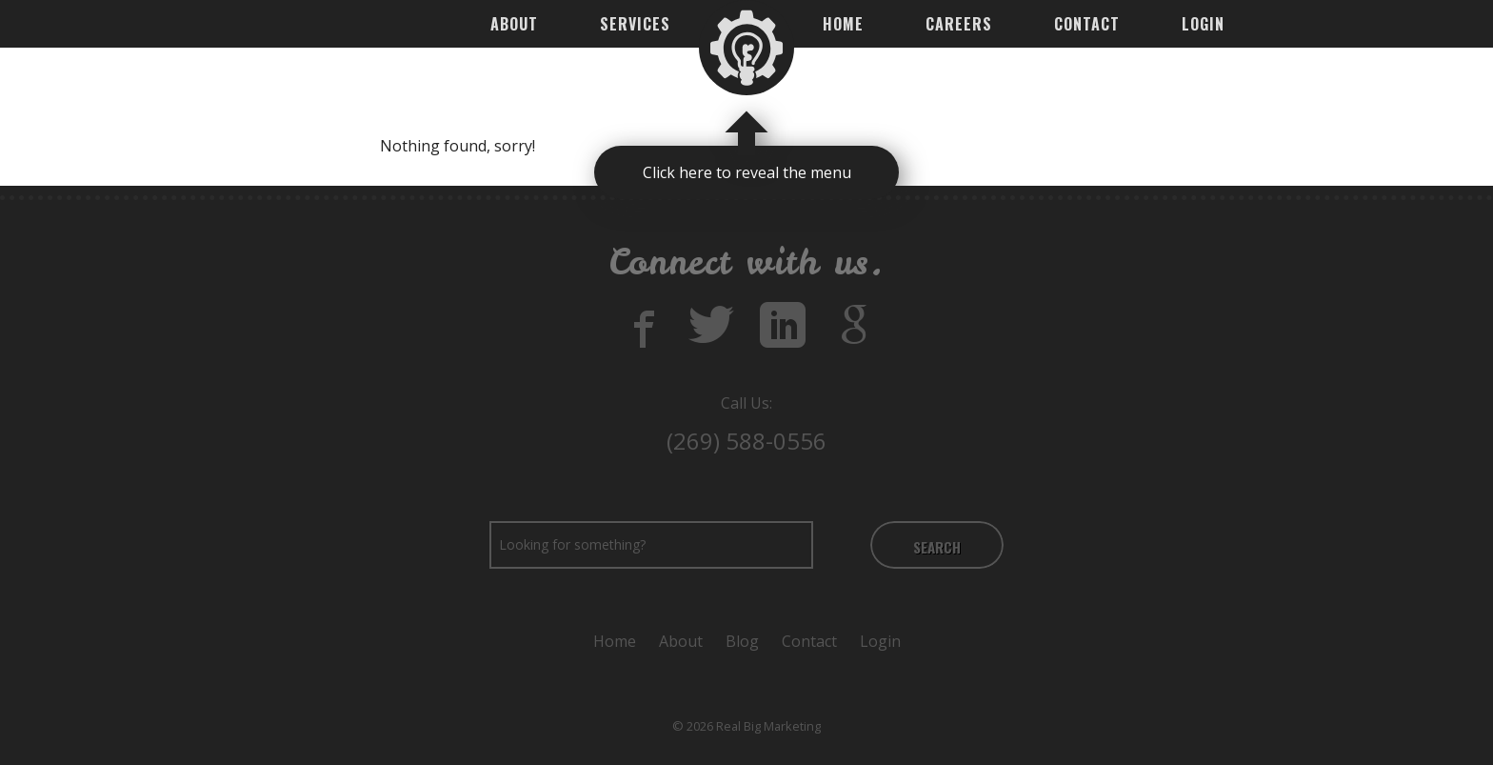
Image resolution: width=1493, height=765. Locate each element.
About (514, 23)
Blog (742, 641)
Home (843, 23)
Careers (959, 23)
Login (1203, 23)
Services (635, 23)
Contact (1087, 23)
